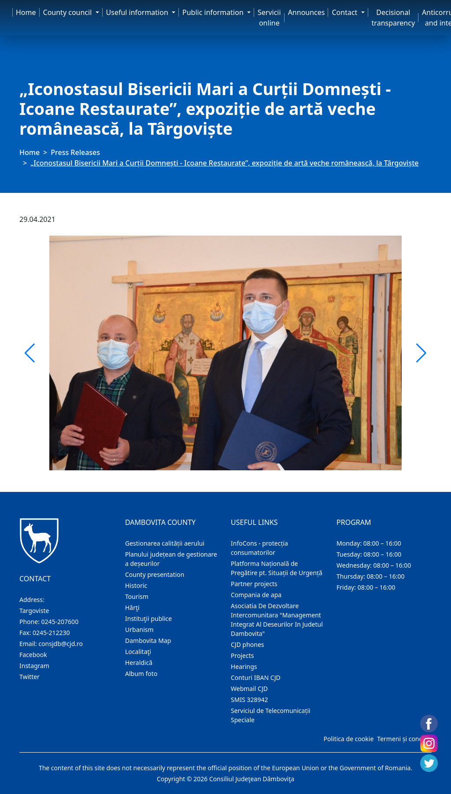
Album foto (141, 673)
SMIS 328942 (249, 699)
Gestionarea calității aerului (164, 543)
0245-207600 (60, 621)
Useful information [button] (138, 12)
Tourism (136, 596)
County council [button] (68, 12)
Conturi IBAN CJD (256, 677)
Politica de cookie (348, 739)
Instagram (34, 665)
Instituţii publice (148, 618)
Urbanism (139, 629)
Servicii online (269, 17)
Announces (306, 12)
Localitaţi (138, 651)
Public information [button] (213, 12)
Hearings (244, 666)
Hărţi (132, 607)
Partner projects (254, 584)
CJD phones (247, 644)
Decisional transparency (393, 17)
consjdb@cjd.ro (60, 643)
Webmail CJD (249, 688)
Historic (136, 585)
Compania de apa (256, 595)
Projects (242, 655)
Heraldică (138, 662)
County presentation (154, 574)
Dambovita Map (148, 640)
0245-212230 (51, 632)
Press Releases (75, 152)
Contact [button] (345, 12)
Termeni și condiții (403, 739)
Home (26, 12)
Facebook (33, 654)
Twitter (29, 676)
